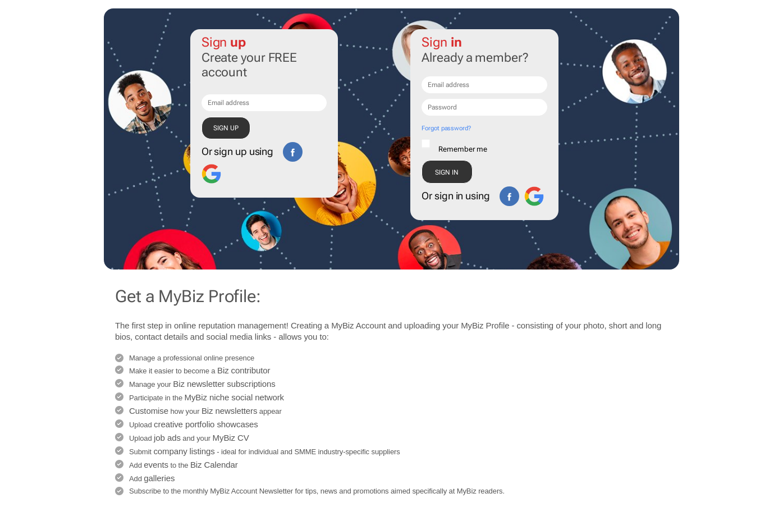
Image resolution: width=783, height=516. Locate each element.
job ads (167, 437)
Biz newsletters (229, 410)
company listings (183, 451)
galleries (159, 478)
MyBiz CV (231, 437)
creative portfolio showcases (206, 424)
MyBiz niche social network (234, 397)
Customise (148, 410)
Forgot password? (446, 128)
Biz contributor (243, 370)
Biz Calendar (214, 464)
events (156, 464)
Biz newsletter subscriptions (224, 384)
